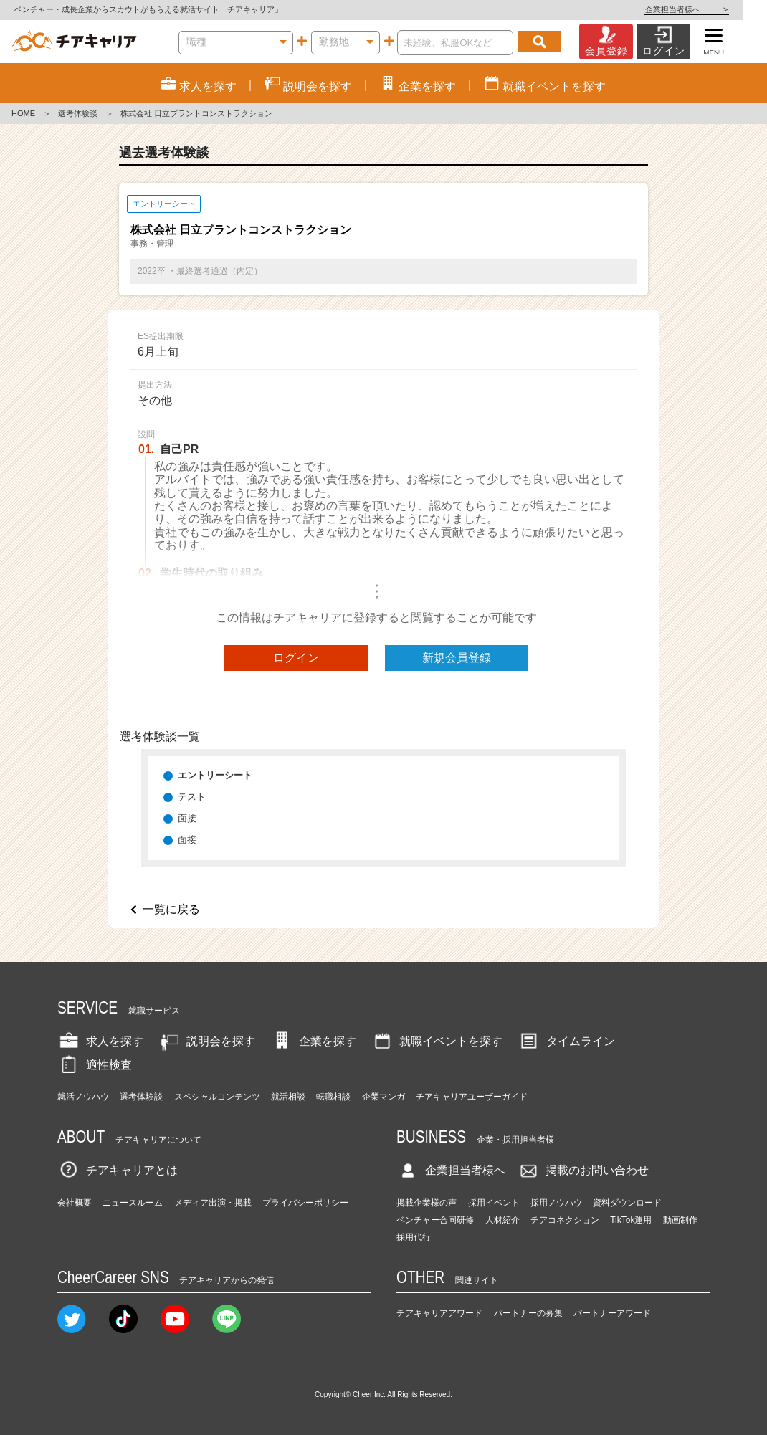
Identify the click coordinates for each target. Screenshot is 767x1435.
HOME (23, 113)
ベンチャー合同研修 (435, 1220)
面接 (187, 818)
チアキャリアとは (117, 1170)
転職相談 (333, 1097)
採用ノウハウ (556, 1203)
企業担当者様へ (709, 9)
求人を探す (100, 1041)
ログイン (296, 658)
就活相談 (288, 1097)
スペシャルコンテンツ (217, 1097)
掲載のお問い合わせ (583, 1170)
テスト (192, 796)
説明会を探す (206, 1041)
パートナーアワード (612, 1313)
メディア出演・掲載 (213, 1203)
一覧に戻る (171, 909)
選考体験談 (77, 113)
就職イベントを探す (436, 1041)
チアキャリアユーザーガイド (472, 1097)
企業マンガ (383, 1097)
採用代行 (413, 1237)
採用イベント (494, 1203)
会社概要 (74, 1203)
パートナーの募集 (528, 1313)
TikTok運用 (631, 1220)
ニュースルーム (133, 1203)
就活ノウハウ (83, 1097)
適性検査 (94, 1065)
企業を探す (313, 1041)
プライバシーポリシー (305, 1203)
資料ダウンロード (627, 1203)
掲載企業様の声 (426, 1203)
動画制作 (680, 1220)
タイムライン (566, 1041)
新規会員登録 (456, 658)
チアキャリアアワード (439, 1313)
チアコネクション (564, 1220)
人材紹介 (502, 1220)
